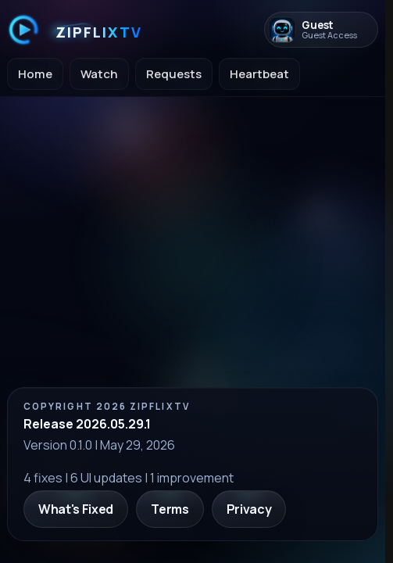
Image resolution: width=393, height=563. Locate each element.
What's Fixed (75, 509)
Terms (169, 509)
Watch (99, 74)
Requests (174, 74)
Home (35, 74)
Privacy (249, 509)
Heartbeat (259, 74)
